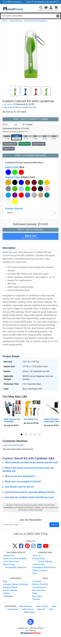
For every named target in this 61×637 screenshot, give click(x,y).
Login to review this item (13, 445)
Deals (34, 593)
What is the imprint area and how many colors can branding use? (28, 469)
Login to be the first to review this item (19, 107)
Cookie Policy (38, 564)
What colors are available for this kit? (23, 481)
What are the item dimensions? (20, 476)
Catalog (6, 593)
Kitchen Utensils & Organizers (35, 21)
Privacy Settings (45, 561)
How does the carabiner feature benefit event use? (29, 497)
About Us (36, 555)
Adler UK (41, 609)
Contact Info (8, 555)
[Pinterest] (27, 547)
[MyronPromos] (13, 8)
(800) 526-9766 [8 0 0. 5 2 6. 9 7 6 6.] (37, 534)
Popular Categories (30, 16)
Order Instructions (11, 561)
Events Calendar (10, 590)
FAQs (34, 573)
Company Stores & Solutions (15, 584)
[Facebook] (21, 547)
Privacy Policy (38, 558)
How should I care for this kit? (19, 487)
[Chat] (46, 8)
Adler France (27, 609)
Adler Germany (25, 606)
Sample (10, 144)
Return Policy (9, 564)
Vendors (36, 599)
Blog (5, 581)
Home (5, 21)
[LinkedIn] (39, 547)
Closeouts (36, 581)
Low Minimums (39, 587)
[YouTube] (45, 547)
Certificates (8, 596)
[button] (41, 8)
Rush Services (38, 590)
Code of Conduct (39, 570)
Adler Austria (42, 606)
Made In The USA (40, 584)
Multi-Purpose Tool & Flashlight (12, 420)
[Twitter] (15, 547)
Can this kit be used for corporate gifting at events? (30, 492)
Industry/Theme (10, 587)
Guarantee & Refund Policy (44, 567)
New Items (37, 596)
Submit (54, 524)
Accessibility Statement (15, 567)
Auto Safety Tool (31, 419)
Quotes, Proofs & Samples (14, 558)
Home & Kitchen (15, 21)
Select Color (14, 167)
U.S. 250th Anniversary (12, 2)
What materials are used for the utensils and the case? (31, 462)
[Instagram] (33, 547)
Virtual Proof (24, 144)
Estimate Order (38, 144)
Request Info (9, 149)
